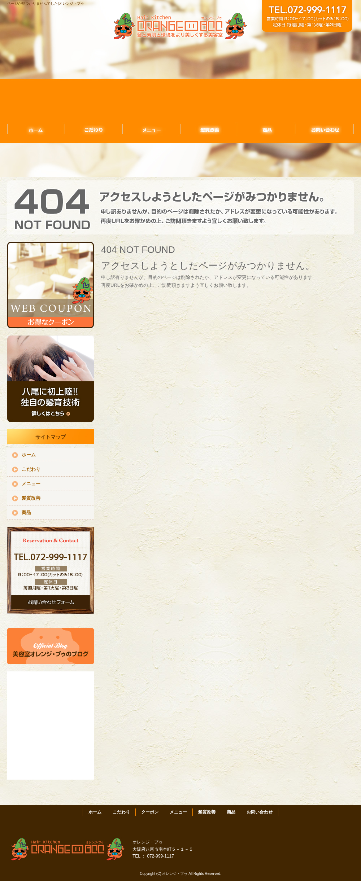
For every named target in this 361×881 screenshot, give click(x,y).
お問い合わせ (325, 129)
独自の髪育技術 (50, 379)
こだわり (94, 129)
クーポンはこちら (50, 285)
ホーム (36, 129)
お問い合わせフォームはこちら (50, 570)
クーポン (149, 812)
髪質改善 (209, 129)
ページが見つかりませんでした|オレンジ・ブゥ (45, 3)
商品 (267, 129)
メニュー (151, 129)
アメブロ (50, 646)
